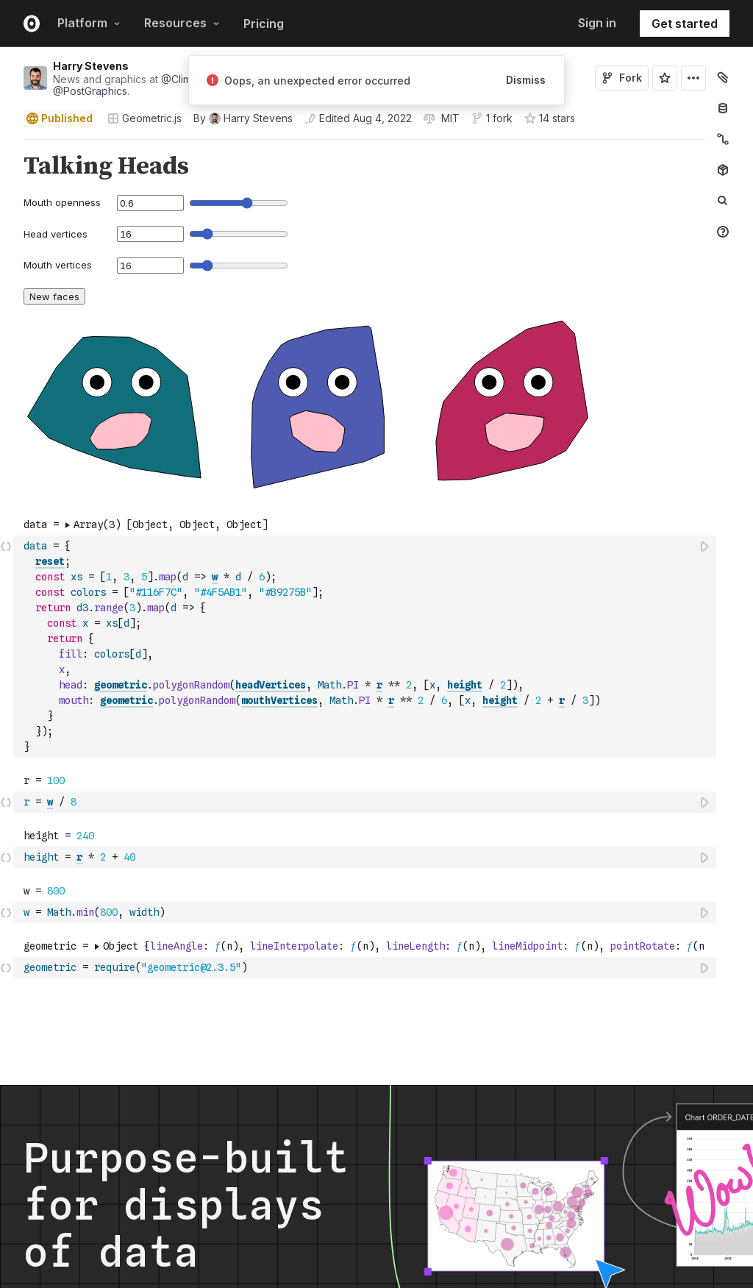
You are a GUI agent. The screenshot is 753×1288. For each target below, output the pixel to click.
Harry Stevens (91, 66)
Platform (89, 22)
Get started (685, 23)
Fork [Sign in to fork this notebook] (622, 77)
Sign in (597, 22)
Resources (182, 22)
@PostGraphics (90, 91)
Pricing (263, 23)
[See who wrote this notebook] (243, 118)
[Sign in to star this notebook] (664, 77)
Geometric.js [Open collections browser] (144, 118)
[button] (6, 146)
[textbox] (366, 647)
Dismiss (526, 80)
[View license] (449, 118)
